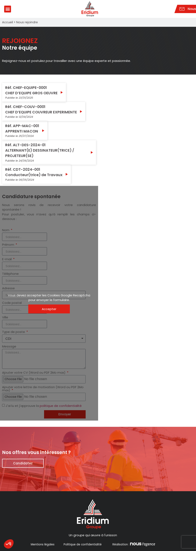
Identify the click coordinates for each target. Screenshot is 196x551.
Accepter (49, 309)
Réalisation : (133, 544)
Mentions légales (42, 544)
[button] (7, 9)
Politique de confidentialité (83, 544)
